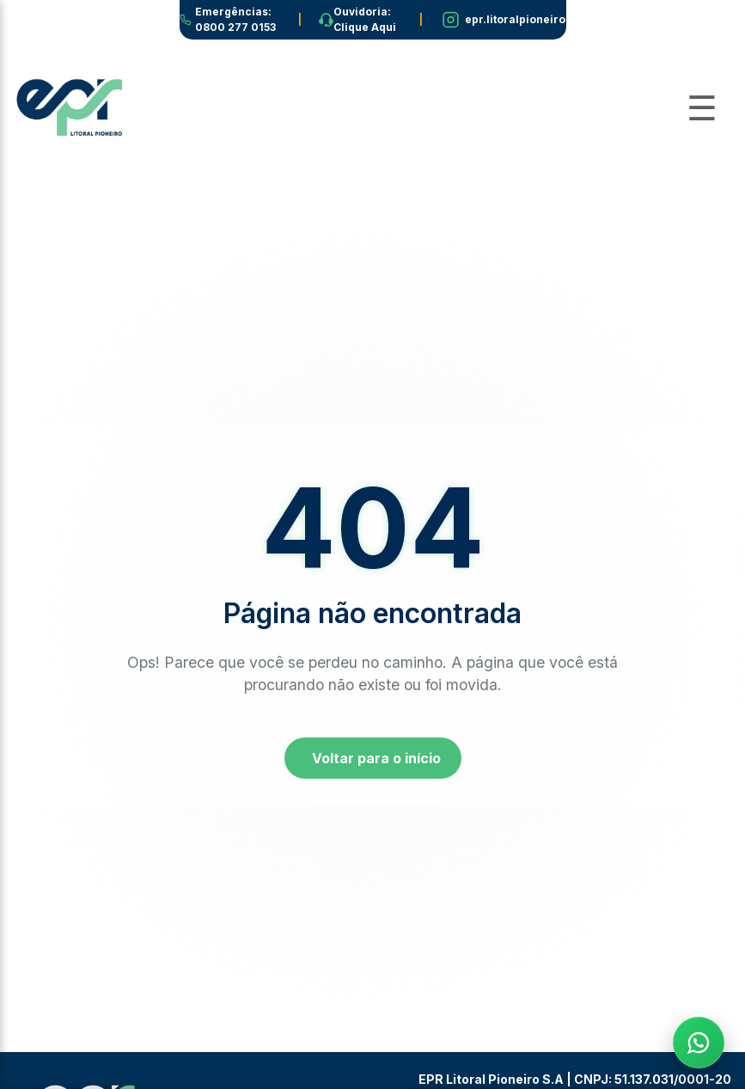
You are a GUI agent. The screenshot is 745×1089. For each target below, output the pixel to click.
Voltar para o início (376, 758)
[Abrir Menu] (702, 108)
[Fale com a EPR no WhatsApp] (698, 1042)
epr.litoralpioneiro (515, 19)
